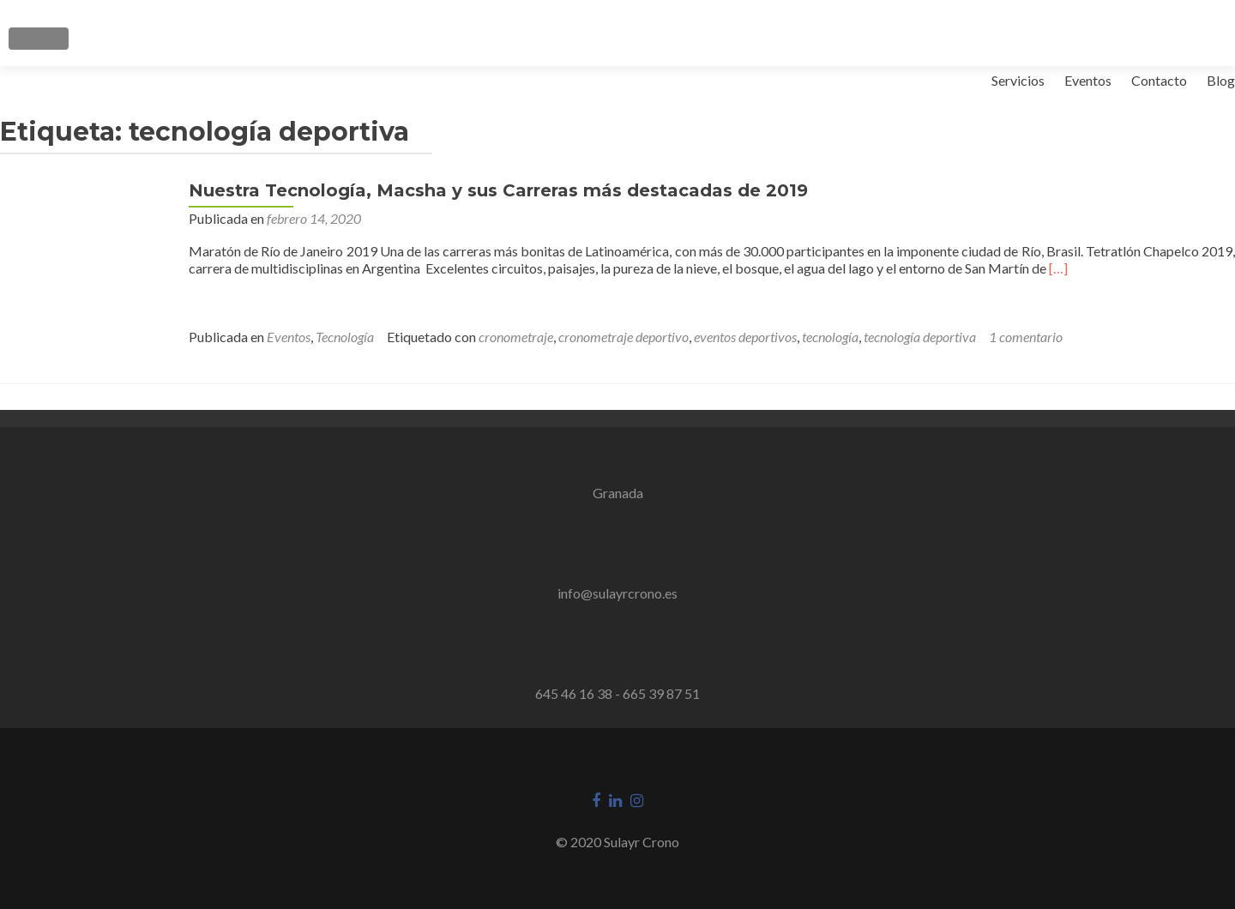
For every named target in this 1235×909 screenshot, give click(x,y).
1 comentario (1026, 336)
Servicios (1018, 80)
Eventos (1088, 80)
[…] (1058, 268)
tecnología (830, 336)
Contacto (1159, 80)
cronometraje (516, 336)
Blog (1221, 80)
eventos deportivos (745, 336)
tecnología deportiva (920, 336)
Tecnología (345, 336)
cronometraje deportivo (623, 336)
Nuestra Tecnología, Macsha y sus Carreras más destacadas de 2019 (498, 190)
